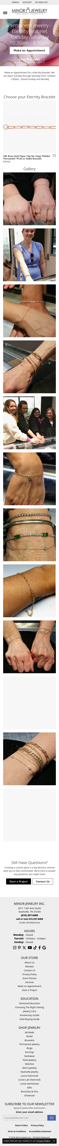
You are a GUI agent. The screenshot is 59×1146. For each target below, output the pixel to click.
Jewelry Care (29, 1011)
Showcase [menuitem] (29, 1095)
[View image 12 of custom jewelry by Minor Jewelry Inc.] (29, 814)
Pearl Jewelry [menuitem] (29, 1059)
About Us (29, 962)
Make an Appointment (29, 986)
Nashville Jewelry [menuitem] (29, 1071)
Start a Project (29, 990)
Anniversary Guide (29, 1015)
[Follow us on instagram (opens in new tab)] (14, 948)
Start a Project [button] (18, 881)
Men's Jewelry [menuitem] (29, 1067)
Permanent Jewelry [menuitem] (29, 1044)
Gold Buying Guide (29, 1019)
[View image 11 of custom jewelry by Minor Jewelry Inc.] (29, 758)
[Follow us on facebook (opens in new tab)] (39, 948)
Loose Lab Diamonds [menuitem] (29, 1079)
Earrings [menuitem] (29, 1052)
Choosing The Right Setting (29, 1007)
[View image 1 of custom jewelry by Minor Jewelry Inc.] (29, 198)
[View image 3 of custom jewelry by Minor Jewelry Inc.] (29, 310)
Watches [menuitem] (29, 1063)
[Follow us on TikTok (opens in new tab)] (35, 948)
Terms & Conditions (17, 1131)
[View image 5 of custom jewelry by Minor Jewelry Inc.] (29, 422)
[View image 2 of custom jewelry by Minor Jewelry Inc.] (29, 254)
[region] (29, 133)
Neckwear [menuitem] (29, 1056)
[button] (15, 2)
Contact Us (29, 970)
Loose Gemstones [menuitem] (29, 1083)
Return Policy (21, 1125)
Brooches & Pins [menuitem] (29, 1091)
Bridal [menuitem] (29, 1036)
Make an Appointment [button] (29, 50)
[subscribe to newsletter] (51, 1118)
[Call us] (29, 918)
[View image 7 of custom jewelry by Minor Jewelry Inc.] (29, 534)
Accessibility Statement (40, 1131)
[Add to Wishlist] (53, 155)
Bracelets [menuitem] (29, 1040)
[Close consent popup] (54, 1141)
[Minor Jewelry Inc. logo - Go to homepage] (29, 11)
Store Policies (29, 978)
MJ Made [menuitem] (29, 1032)
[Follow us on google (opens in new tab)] (44, 948)
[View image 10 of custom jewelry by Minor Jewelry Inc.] (29, 702)
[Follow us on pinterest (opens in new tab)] (19, 948)
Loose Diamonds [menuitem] (29, 1075)
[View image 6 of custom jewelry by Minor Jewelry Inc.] (29, 478)
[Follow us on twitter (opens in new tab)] (24, 948)
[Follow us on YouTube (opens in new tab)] (30, 948)
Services (29, 982)
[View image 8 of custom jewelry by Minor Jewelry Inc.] (29, 590)
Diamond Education (29, 1003)
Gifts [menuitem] (29, 1087)
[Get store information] (29, 922)
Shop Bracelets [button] (29, 59)
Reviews (29, 966)
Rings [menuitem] (29, 1048)
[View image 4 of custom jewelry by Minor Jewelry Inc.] (29, 366)
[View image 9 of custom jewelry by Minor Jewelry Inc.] (29, 646)
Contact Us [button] (43, 881)
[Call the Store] (29, 915)
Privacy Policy (29, 974)
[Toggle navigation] (5, 12)
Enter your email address (29, 1112)
